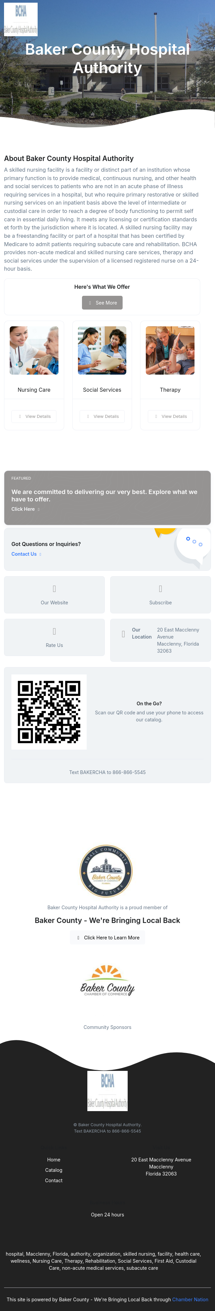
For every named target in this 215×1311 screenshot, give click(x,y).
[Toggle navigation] (204, 19)
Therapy (170, 390)
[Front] (22, 19)
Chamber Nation (190, 1299)
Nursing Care (33, 390)
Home (53, 1159)
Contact (53, 1180)
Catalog (53, 1170)
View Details (34, 416)
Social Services (102, 390)
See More (102, 303)
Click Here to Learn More (108, 937)
